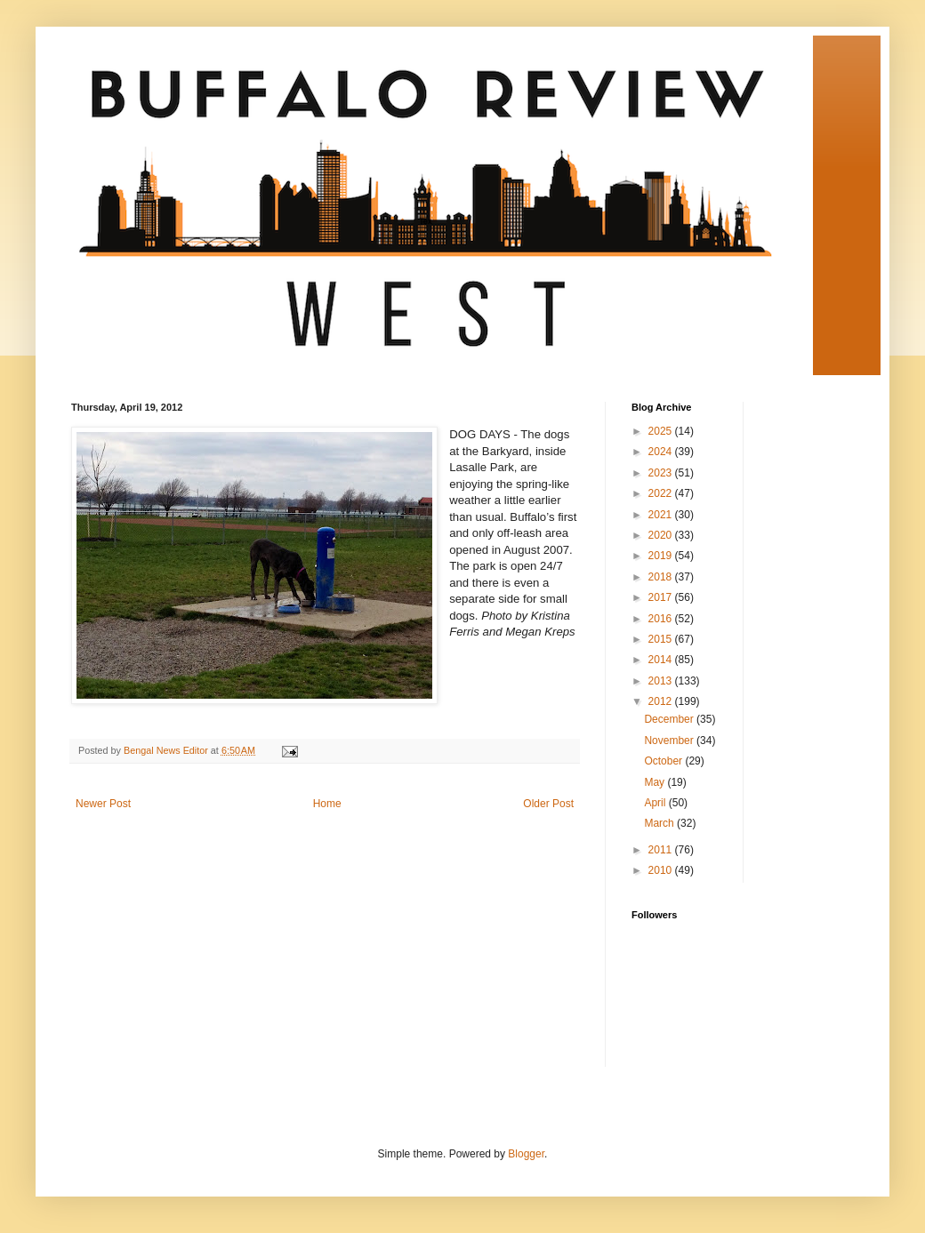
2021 (661, 514)
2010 (661, 870)
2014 (661, 659)
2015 (661, 639)
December (670, 719)
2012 (661, 701)
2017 (661, 597)
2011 (661, 850)
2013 (661, 681)
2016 (661, 618)
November (670, 740)
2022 (661, 493)
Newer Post (103, 803)
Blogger (526, 1154)
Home (327, 803)
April (656, 803)
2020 (661, 535)
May (655, 782)
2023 (661, 473)
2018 (661, 577)
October (664, 761)
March (660, 823)
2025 (661, 431)
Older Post (548, 803)
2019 (661, 555)
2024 (661, 451)
